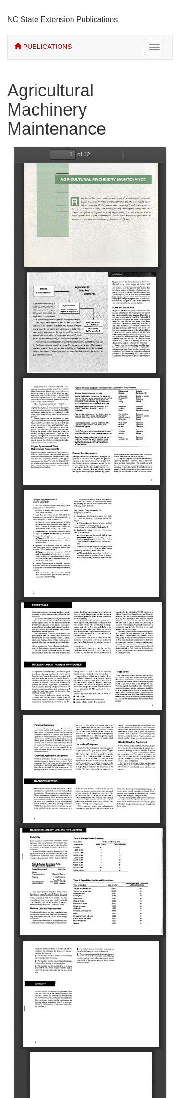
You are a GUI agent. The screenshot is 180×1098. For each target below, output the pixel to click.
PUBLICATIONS (43, 46)
